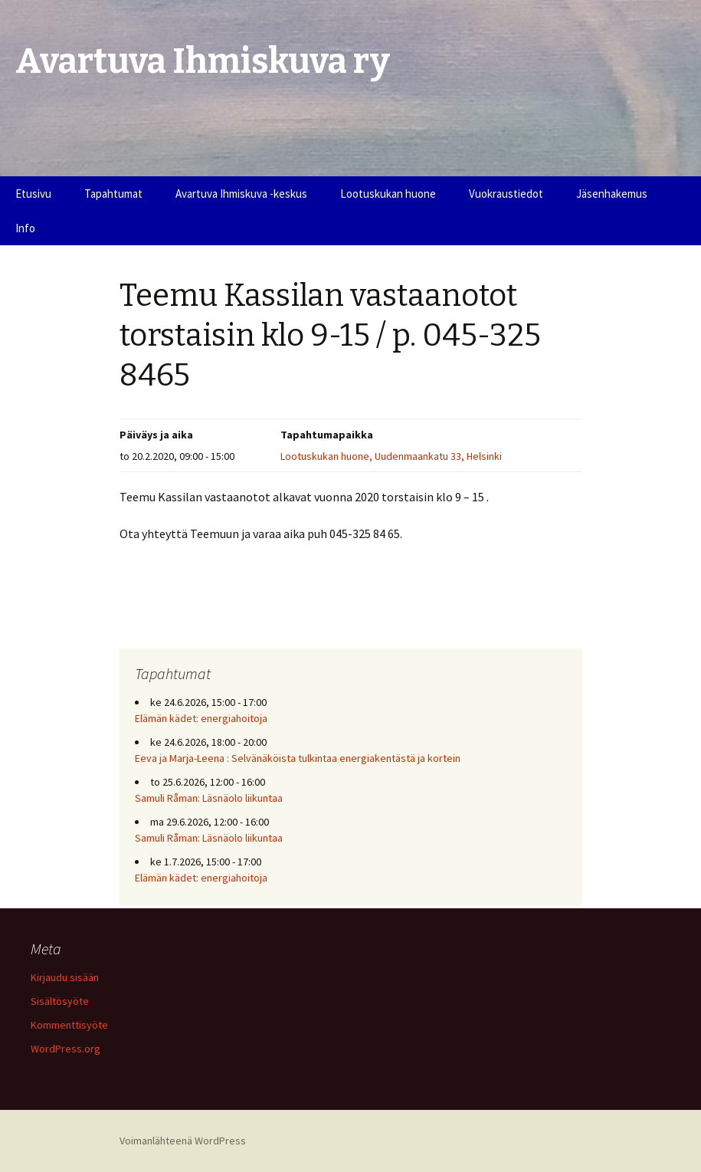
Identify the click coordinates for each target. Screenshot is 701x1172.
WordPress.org (65, 1048)
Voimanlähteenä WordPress (183, 1140)
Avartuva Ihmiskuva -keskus (241, 193)
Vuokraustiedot (506, 193)
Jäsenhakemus (611, 193)
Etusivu (33, 193)
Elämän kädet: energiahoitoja (201, 718)
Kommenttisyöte (69, 1025)
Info (25, 228)
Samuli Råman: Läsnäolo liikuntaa (209, 798)
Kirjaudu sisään (65, 977)
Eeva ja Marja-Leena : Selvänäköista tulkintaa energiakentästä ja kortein (297, 758)
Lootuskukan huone (388, 193)
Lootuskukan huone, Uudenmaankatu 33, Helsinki (391, 456)
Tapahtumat (113, 193)
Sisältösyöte (60, 1001)
